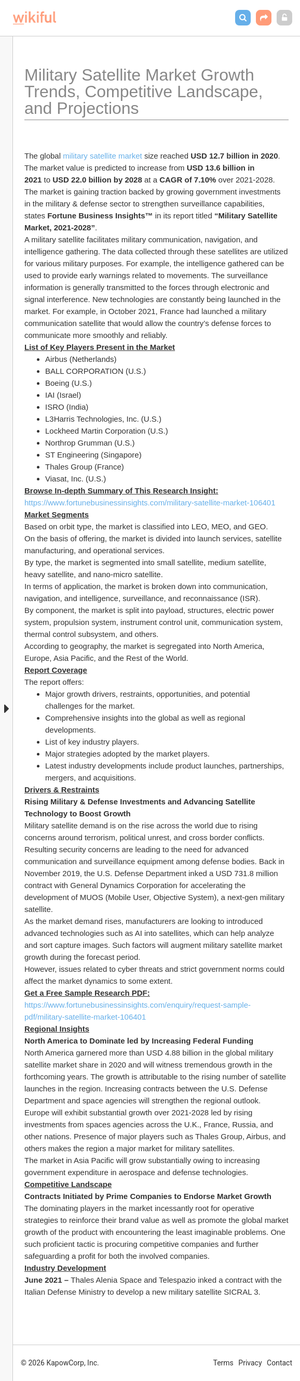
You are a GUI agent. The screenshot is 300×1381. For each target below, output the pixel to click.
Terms (223, 1363)
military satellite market (102, 155)
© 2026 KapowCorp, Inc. (60, 1363)
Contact (279, 1363)
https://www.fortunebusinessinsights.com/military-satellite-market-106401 (150, 502)
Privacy (250, 1363)
